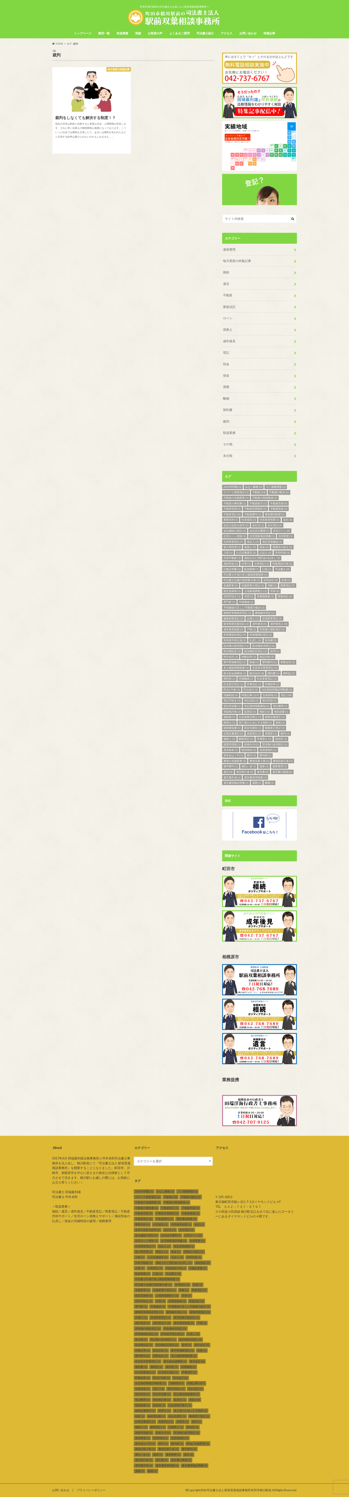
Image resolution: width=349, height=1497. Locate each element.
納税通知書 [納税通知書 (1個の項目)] (232, 728)
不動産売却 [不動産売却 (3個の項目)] (278, 503)
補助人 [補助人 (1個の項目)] (229, 738)
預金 (226, 364)
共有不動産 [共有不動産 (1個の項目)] (232, 558)
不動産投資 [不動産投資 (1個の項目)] (278, 508)
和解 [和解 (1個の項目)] (272, 585)
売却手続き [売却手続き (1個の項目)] (232, 596)
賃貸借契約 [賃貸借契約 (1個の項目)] (268, 750)
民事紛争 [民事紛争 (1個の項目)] (272, 684)
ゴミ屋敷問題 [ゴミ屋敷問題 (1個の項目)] (276, 487)
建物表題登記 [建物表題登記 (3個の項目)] (233, 618)
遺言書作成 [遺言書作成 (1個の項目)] (232, 777)
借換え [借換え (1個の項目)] (250, 547)
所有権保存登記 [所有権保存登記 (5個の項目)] (234, 634)
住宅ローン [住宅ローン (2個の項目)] (281, 530)
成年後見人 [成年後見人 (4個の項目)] (278, 623)
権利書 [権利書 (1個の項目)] (273, 673)
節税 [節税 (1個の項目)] (280, 722)
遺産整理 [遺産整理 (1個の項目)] (279, 766)
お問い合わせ (248, 33)
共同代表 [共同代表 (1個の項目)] (282, 552)
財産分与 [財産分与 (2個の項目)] (251, 744)
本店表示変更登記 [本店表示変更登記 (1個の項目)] (264, 667)
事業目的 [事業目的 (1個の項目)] (230, 519)
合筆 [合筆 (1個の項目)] (285, 580)
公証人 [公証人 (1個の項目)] (265, 552)
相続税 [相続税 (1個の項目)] (229, 717)
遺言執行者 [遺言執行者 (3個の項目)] (244, 771)
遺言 (226, 284)
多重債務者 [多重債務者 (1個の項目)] (265, 596)
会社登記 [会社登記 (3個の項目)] (275, 525)
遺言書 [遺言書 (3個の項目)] (263, 771)
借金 (226, 375)
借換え (227, 329)
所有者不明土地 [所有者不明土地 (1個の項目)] (234, 640)
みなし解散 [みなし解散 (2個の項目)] (253, 487)
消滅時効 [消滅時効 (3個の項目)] (230, 695)
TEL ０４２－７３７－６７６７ (238, 1206)
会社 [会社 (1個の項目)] (287, 519)
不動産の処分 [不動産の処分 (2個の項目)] (279, 492)
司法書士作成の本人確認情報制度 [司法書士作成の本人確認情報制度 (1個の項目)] (245, 574)
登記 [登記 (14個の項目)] (286, 695)
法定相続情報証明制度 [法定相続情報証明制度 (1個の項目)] (277, 689)
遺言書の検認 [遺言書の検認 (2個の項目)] (282, 771)
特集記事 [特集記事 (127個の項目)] (250, 695)
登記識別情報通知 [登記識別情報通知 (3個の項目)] (256, 706)
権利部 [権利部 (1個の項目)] (229, 678)
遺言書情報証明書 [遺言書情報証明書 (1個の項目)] (236, 782)
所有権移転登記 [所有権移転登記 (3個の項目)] (261, 634)
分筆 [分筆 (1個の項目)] (246, 563)
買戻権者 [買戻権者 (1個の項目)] (230, 750)
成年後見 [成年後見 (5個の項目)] (259, 623)
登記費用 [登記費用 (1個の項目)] (280, 706)
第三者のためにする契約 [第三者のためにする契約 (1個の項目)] (255, 722)
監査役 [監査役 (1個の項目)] (250, 711)
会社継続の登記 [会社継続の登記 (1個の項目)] (234, 530)
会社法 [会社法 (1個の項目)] (258, 525)
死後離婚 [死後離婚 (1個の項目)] (246, 678)
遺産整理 (229, 249)
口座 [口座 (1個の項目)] (266, 569)
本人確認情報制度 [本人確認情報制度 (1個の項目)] (236, 667)
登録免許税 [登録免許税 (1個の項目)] (232, 711)
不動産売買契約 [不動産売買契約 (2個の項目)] (255, 508)
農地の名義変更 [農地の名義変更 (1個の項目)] (234, 761)
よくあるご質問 (179, 33)
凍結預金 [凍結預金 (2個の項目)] (230, 563)
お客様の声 (155, 33)
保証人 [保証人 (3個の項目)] (253, 541)
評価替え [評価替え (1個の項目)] (264, 738)
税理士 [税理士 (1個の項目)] (229, 722)
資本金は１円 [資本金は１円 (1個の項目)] (233, 755)
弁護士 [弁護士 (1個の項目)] (253, 618)
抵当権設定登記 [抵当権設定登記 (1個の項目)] (255, 651)
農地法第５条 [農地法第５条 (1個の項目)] (283, 761)
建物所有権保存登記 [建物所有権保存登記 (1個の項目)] (237, 612)
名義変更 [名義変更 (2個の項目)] (230, 585)
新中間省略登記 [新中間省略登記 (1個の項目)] (234, 662)
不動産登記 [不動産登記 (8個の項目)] (232, 514)
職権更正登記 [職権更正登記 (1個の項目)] (275, 728)
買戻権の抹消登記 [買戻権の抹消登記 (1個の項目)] (274, 744)
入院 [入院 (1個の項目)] (228, 552)
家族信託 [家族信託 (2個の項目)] (285, 596)
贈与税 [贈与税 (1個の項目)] (265, 755)
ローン (227, 318)
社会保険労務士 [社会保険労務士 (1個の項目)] (250, 717)
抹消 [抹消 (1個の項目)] (274, 651)
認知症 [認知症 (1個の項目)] (281, 738)
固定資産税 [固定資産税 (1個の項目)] (232, 591)
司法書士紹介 (205, 33)
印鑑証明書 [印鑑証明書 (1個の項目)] (232, 569)
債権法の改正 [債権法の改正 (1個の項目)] (282, 547)
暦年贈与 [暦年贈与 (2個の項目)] (269, 662)
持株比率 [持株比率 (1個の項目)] (248, 656)
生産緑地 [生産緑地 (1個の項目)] (270, 695)
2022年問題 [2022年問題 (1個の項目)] (232, 487)
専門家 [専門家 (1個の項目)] (229, 602)
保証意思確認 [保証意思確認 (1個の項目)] (272, 541)
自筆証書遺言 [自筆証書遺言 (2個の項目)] (233, 733)
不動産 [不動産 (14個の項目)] (259, 492)
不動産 (227, 295)
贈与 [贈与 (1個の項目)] (251, 755)
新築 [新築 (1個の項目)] (254, 662)
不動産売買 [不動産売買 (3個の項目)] (232, 508)
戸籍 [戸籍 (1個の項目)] (251, 629)
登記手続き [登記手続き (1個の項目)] (232, 700)
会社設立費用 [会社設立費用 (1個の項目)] (259, 530)
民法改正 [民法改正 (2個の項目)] (250, 689)
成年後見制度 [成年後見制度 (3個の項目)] (233, 629)
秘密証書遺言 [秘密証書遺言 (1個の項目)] (275, 717)
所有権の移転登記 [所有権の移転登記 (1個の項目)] (272, 629)
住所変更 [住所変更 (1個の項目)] (285, 536)
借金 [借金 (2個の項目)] (264, 547)
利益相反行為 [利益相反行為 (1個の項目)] (282, 563)
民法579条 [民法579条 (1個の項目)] (231, 689)
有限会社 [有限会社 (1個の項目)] (287, 662)
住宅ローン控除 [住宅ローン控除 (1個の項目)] (234, 536)
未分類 (227, 456)
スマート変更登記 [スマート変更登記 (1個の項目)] (236, 492)
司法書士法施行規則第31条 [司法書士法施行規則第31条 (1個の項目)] (241, 580)
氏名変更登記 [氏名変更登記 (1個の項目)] (267, 678)
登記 (226, 352)
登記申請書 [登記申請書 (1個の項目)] (232, 706)
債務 (226, 387)
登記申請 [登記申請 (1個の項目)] (269, 700)
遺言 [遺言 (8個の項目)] (228, 771)
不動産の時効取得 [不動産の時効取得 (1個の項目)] (264, 497)
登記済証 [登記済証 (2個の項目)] (251, 700)
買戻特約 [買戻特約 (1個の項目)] (248, 750)
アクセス (226, 33)
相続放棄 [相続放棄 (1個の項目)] (281, 711)
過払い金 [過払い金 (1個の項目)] (248, 766)
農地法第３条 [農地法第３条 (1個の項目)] (259, 761)
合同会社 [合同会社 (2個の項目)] (270, 580)
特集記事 (269, 33)
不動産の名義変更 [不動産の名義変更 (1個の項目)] (236, 497)
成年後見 (229, 341)
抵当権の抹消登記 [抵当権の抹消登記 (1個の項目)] (236, 645)
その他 (227, 444)
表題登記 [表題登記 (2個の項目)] (254, 733)
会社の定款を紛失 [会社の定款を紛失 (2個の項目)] (236, 525)
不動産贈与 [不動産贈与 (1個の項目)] (252, 514)
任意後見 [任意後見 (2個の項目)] (248, 519)
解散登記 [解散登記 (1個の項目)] (246, 738)
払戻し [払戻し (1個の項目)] (255, 640)
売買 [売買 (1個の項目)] (248, 596)
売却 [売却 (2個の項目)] (274, 591)
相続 (226, 272)
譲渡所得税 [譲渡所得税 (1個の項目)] (232, 744)
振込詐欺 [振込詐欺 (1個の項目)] (267, 656)
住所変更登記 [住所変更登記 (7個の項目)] (233, 541)
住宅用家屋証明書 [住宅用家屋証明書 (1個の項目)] (262, 536)
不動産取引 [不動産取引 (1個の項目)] (258, 503)
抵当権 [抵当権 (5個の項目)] (271, 640)
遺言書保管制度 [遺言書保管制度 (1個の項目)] (255, 777)
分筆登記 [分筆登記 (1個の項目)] (261, 563)
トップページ (82, 33)
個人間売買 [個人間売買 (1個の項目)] (232, 547)
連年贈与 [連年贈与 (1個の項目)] (230, 766)
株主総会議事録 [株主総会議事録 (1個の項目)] (234, 673)
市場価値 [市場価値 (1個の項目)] (246, 602)
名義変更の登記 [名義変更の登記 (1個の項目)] (252, 585)
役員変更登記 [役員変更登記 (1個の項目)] (272, 618)
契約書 (227, 410)
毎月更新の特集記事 (237, 261)
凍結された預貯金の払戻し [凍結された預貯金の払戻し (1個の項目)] (262, 558)
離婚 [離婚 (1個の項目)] (269, 782)
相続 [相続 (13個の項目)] (265, 711)
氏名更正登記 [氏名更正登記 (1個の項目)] (233, 684)
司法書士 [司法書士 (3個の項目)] (282, 569)
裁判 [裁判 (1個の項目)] (285, 733)
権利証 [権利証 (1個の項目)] (289, 673)
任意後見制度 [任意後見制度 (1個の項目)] (269, 519)
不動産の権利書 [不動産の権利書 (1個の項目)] (234, 503)
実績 (138, 33)
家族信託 (229, 307)
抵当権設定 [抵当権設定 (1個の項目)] (232, 651)
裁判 (226, 421)
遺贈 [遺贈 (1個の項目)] (256, 782)
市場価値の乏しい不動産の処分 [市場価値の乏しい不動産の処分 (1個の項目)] (244, 607)
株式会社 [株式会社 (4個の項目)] (257, 673)
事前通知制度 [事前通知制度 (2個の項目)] (275, 514)
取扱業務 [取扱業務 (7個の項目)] (251, 569)
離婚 (226, 398)
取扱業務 (122, 33)
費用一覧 (104, 33)
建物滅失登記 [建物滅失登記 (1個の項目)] (265, 612)
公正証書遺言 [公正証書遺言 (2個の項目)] (246, 552)
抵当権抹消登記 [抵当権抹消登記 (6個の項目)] (263, 645)
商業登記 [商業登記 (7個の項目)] (287, 585)
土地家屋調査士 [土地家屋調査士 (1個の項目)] (255, 591)
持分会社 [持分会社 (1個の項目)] (230, 656)
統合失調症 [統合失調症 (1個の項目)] (252, 728)
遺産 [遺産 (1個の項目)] (264, 766)
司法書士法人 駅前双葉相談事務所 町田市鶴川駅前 (239, 1490)
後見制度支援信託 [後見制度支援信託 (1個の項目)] (236, 623)
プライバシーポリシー (91, 1490)
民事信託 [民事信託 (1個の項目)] (254, 684)
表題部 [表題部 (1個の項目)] (271, 733)
